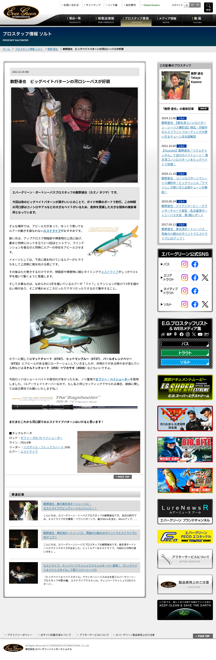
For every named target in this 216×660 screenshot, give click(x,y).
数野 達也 (53, 49)
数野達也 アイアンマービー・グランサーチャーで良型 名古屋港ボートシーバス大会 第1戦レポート (184, 210)
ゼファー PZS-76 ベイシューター (42, 438)
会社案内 (131, 4)
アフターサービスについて (94, 634)
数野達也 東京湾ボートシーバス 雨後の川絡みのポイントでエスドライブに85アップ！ (185, 233)
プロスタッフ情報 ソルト (29, 49)
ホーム (6, 49)
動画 (197, 20)
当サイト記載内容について (56, 634)
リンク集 (113, 4)
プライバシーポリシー (20, 634)
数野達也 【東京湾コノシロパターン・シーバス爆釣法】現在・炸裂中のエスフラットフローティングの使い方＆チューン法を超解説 (185, 129)
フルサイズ (197, 5)
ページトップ (123, 477)
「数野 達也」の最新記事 (178, 109)
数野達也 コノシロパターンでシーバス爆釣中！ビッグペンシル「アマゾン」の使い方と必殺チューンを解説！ (185, 185)
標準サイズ (186, 5)
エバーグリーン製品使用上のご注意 (134, 634)
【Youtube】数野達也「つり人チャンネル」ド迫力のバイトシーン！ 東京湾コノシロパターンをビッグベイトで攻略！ (185, 157)
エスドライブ (52, 231)
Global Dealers (151, 4)
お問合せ (71, 4)
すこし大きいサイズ (192, 5)
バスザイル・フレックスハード (43, 447)
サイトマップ (93, 4)
